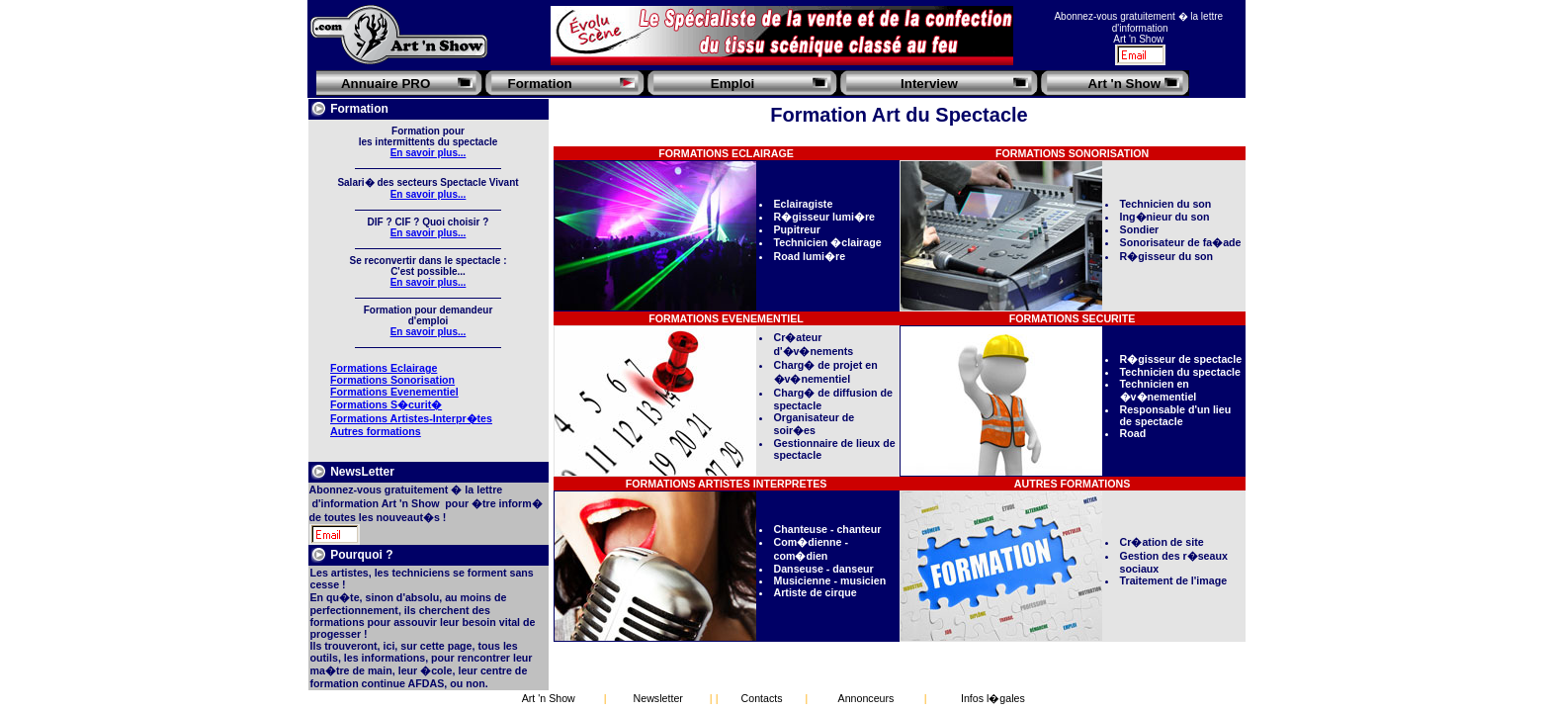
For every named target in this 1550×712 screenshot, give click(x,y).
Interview (929, 83)
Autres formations (375, 431)
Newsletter (658, 698)
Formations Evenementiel (394, 392)
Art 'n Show (1125, 83)
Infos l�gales (993, 698)
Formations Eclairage (383, 368)
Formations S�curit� (386, 404)
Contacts (762, 698)
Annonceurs (866, 698)
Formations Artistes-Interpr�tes (411, 418)
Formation (540, 83)
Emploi (732, 83)
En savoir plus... (428, 152)
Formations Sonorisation (392, 380)
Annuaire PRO (385, 83)
